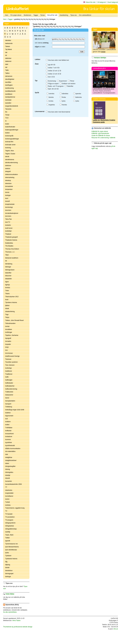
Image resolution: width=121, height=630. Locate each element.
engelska (51, 105)
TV (6, 511)
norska (50, 101)
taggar (103, 52)
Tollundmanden (10, 323)
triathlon (8, 413)
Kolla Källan (10, 594)
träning (7, 469)
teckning (8, 148)
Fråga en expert (52, 83)
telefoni (7, 168)
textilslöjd (8, 231)
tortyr (7, 347)
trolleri (7, 425)
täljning (7, 565)
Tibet (7, 255)
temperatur (9, 189)
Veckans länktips (100, 58)
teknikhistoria (9, 159)
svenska (50, 93)
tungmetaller (9, 493)
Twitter (7, 538)
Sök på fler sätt (52, 15)
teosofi (7, 201)
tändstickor (9, 570)
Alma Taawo (16, 620)
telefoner (8, 165)
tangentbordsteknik (11, 106)
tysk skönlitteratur (11, 550)
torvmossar (9, 353)
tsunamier (8, 481)
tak (6, 52)
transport (8, 404)
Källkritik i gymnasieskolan (100, 133)
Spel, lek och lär (52, 89)
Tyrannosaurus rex (11, 544)
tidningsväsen (9, 270)
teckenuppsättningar (12, 139)
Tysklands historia (11, 559)
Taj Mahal (8, 49)
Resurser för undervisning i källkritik (103, 138)
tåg (6, 562)
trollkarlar (8, 431)
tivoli (6, 299)
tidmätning (8, 264)
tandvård (8, 103)
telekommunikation (11, 174)
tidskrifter (8, 273)
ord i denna (41, 43)
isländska (64, 93)
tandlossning (9, 88)
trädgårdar (8, 457)
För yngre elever (15, 15)
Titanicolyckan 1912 (12, 296)
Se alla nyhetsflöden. (10, 612)
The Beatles (9, 246)
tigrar (7, 282)
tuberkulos (8, 490)
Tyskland (8, 556)
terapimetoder (10, 204)
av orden (40, 47)
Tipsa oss (73, 15)
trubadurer (8, 436)
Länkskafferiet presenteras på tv (103, 89)
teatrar (7, 133)
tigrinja (7, 285)
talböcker (8, 58)
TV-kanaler (9, 514)
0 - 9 (9, 37)
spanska (77, 93)
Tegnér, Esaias (10, 154)
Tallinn (7, 73)
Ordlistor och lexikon (67, 83)
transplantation (10, 401)
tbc (6, 112)
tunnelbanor (9, 496)
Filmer (71, 81)
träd (6, 454)
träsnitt (7, 478)
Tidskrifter (69, 86)
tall (6, 67)
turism (7, 499)
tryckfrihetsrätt (10, 445)
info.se (115, 629)
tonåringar (8, 332)
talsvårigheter (9, 79)
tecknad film (9, 142)
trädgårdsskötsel (10, 460)
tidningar (8, 267)
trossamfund (9, 434)
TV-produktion (10, 517)
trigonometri (9, 416)
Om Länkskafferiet (85, 15)
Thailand (8, 234)
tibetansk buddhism (11, 258)
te (6, 121)
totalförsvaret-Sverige (12, 356)
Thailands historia (11, 240)
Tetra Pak (8, 219)
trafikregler (8, 380)
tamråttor (8, 82)
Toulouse (8, 359)
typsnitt (7, 541)
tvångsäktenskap (11, 529)
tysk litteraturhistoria (12, 547)
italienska (77, 97)
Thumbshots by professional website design (17, 627)
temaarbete (9, 186)
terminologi (9, 207)
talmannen (8, 76)
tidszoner (8, 276)
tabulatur (8, 40)
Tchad (7, 115)
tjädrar (7, 305)
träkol (7, 463)
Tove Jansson (9, 365)
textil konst (8, 228)
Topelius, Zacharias (11, 335)
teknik (7, 156)
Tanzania (8, 109)
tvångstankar (9, 526)
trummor (8, 439)
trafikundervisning (11, 389)
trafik (7, 377)
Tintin (7, 290)
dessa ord (39, 39)
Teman (42, 15)
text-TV (7, 222)
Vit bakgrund (101, 2)
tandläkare (8, 94)
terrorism (8, 216)
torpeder (8, 344)
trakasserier (9, 395)
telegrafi (8, 171)
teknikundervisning (11, 162)
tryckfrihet (8, 442)
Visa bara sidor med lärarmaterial (58, 112)
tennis (7, 192)
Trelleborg (8, 407)
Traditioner (8, 374)
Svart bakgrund (113, 2)
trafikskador (9, 383)
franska (63, 105)
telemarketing (9, 177)
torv (6, 350)
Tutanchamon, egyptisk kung (14, 508)
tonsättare (8, 329)
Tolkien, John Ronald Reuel (14, 320)
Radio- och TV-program (55, 86)
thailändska (9, 243)
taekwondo (9, 43)
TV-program (9, 520)
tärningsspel (9, 573)
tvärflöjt (7, 532)
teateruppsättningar (11, 130)
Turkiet (7, 502)
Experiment (62, 81)
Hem (6, 15)
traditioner (8, 371)
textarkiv (8, 225)
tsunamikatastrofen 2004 (13, 484)
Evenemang (51, 81)
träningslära (9, 472)
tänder (7, 567)
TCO (6, 118)
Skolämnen (27, 15)
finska (63, 97)
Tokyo (7, 317)
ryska (76, 101)
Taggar (35, 15)
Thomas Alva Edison (12, 249)
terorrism (8, 210)
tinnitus (7, 287)
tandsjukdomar (10, 97)
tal (6, 55)
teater (7, 124)
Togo (7, 314)
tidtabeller (8, 279)
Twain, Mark (9, 535)
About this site (90, 2)
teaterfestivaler (10, 127)
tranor (7, 398)
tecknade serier (10, 145)
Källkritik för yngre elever (100, 131)
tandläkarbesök (10, 91)
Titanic (7, 293)
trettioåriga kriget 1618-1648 (14, 410)
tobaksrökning (10, 311)
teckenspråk (9, 136)
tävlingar (8, 576)
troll (6, 419)
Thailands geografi (11, 237)
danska (50, 97)
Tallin (7, 70)
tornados (8, 341)
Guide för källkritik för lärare (101, 135)
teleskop (8, 180)
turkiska (7, 505)
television (8, 183)
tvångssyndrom (10, 523)
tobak (7, 308)
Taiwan (7, 46)
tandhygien (9, 85)
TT (6, 487)
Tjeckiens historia (11, 302)
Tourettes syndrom (11, 362)
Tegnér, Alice (9, 151)
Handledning (64, 15)
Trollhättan (8, 428)
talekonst (8, 61)
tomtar (7, 326)
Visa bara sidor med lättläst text (57, 60)
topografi (8, 338)
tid (6, 261)
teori (6, 198)
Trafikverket (9, 392)
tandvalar (8, 100)
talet (6, 64)
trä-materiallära (10, 451)
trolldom (8, 422)
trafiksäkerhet (9, 386)
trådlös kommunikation (12, 448)
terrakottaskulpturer (11, 213)
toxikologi (8, 368)
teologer (8, 195)
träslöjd (7, 475)
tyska (7, 553)
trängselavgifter (10, 466)
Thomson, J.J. (10, 252)
